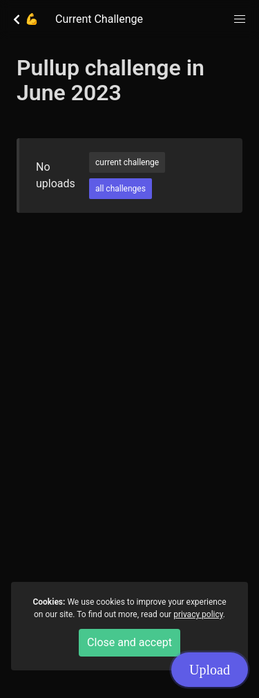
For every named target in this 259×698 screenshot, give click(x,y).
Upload (209, 669)
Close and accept (129, 642)
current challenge (127, 162)
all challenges (120, 189)
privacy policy (198, 614)
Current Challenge (99, 19)
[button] (239, 19)
